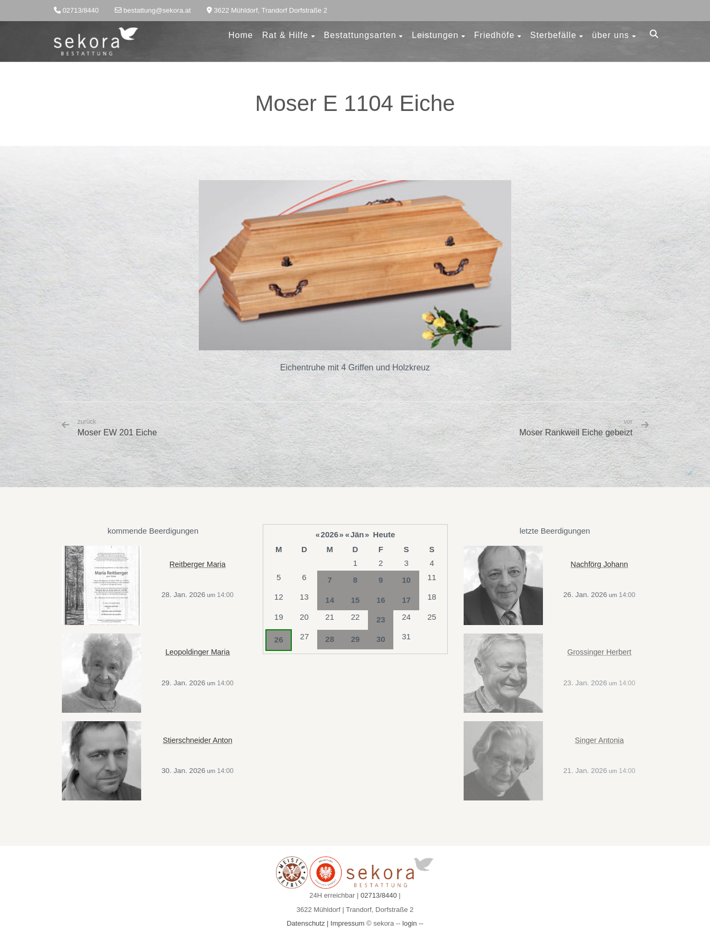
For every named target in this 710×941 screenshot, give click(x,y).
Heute (384, 534)
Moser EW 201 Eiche (117, 427)
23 (380, 619)
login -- (412, 923)
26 (278, 639)
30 (380, 639)
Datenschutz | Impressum (325, 923)
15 (355, 599)
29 (355, 639)
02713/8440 (379, 895)
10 (406, 579)
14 (329, 599)
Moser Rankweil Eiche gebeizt (575, 432)
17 (406, 599)
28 (329, 639)
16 (380, 599)
